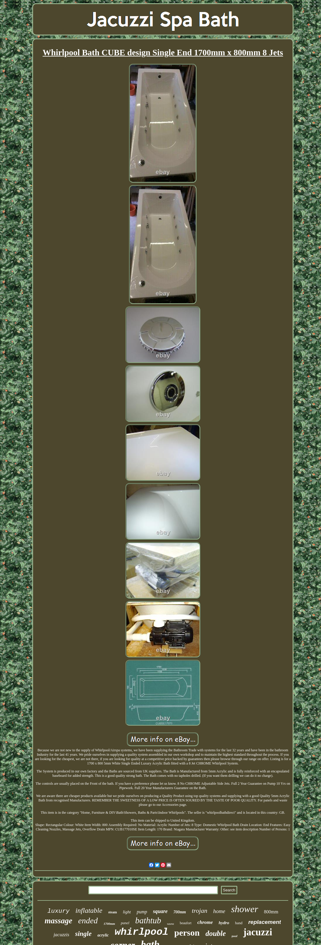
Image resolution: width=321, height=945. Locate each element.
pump (142, 911)
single (83, 933)
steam (112, 912)
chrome (205, 922)
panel (125, 923)
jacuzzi (257, 932)
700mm (180, 912)
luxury (58, 911)
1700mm (109, 923)
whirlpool (142, 932)
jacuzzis (61, 934)
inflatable (88, 910)
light (127, 912)
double (215, 933)
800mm (271, 911)
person (187, 932)
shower (244, 909)
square (160, 911)
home (219, 911)
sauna (170, 923)
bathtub (148, 920)
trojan (199, 910)
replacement (264, 922)
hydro (224, 922)
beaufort (185, 923)
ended (88, 920)
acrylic (103, 935)
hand (238, 923)
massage (59, 920)
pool (235, 936)
